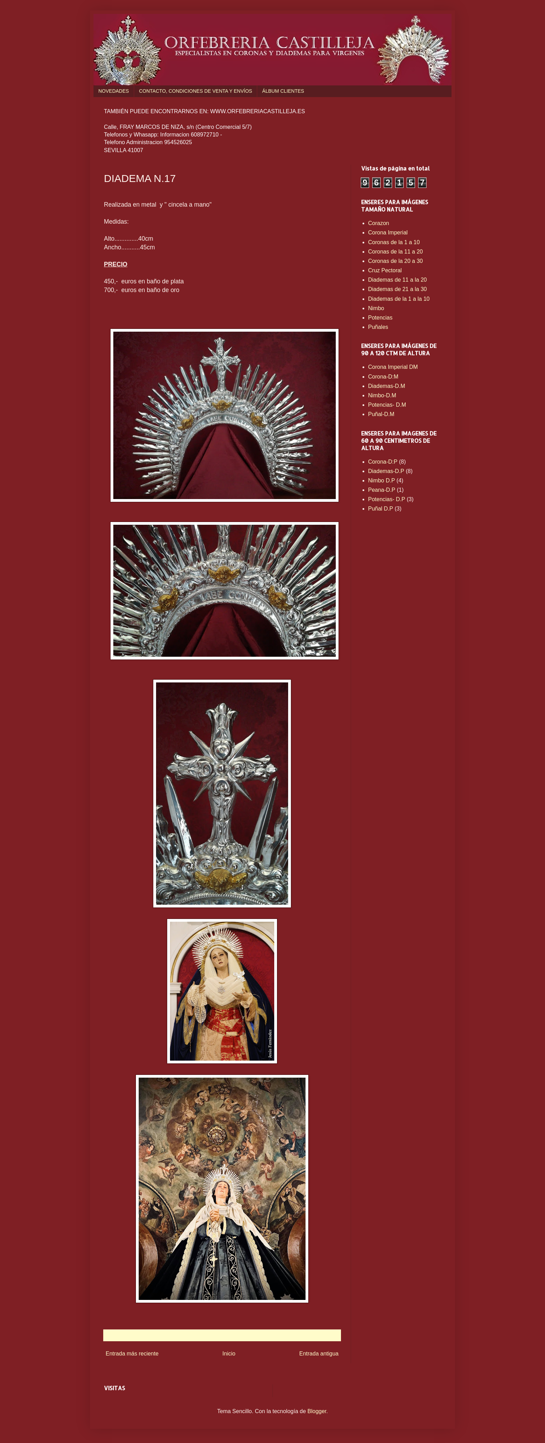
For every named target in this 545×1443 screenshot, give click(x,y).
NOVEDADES (113, 91)
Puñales (378, 327)
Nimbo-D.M (382, 395)
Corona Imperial (388, 232)
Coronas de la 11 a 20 (395, 252)
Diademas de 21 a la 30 (397, 289)
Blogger (317, 1411)
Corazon (378, 223)
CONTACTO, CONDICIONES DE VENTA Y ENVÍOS (195, 91)
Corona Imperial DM (393, 367)
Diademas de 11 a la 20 (397, 280)
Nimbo (376, 308)
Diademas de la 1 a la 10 (399, 299)
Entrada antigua (319, 1354)
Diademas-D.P (386, 471)
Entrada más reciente (132, 1354)
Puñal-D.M (381, 414)
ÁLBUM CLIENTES (283, 91)
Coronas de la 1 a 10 (394, 242)
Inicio (228, 1354)
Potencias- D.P (386, 499)
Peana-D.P (381, 490)
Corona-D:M (383, 377)
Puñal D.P (380, 509)
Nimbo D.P (381, 480)
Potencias (380, 318)
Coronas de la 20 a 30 (395, 261)
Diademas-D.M (386, 386)
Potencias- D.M (387, 405)
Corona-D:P (382, 462)
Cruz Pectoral (385, 270)
